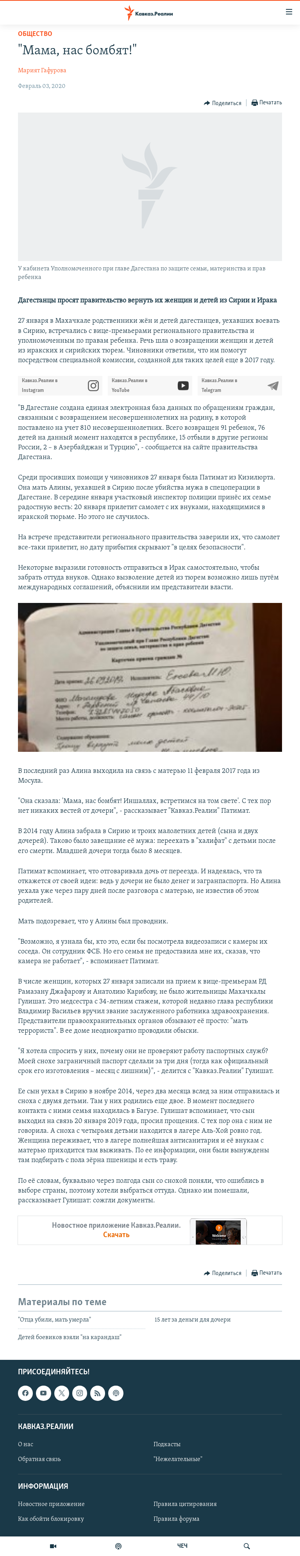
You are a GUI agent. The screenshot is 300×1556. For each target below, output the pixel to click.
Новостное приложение (51, 1504)
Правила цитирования (185, 1504)
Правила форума (177, 1519)
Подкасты (167, 1445)
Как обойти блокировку (51, 1519)
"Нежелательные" (178, 1459)
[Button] (222, 103)
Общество (35, 34)
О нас (25, 1445)
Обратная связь (39, 1459)
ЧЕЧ (182, 1546)
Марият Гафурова (42, 71)
